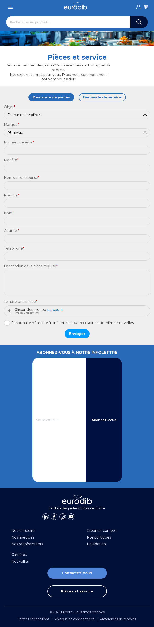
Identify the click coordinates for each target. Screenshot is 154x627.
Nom (9, 213)
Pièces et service (77, 591)
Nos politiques (99, 537)
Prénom (12, 195)
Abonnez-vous (104, 420)
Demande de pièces (51, 97)
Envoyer (77, 333)
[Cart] (146, 6)
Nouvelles (20, 561)
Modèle (11, 160)
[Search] (139, 22)
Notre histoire (23, 531)
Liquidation (96, 544)
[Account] (138, 5)
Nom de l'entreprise (21, 178)
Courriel (11, 231)
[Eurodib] (75, 6)
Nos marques (22, 537)
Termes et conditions (33, 619)
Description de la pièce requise (31, 266)
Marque (11, 125)
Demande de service (102, 97)
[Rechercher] (68, 22)
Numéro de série (19, 142)
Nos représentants (27, 544)
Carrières (19, 555)
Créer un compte (101, 531)
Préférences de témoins (118, 619)
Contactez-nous (77, 573)
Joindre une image (20, 302)
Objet (9, 107)
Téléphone (14, 248)
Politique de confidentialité (75, 619)
